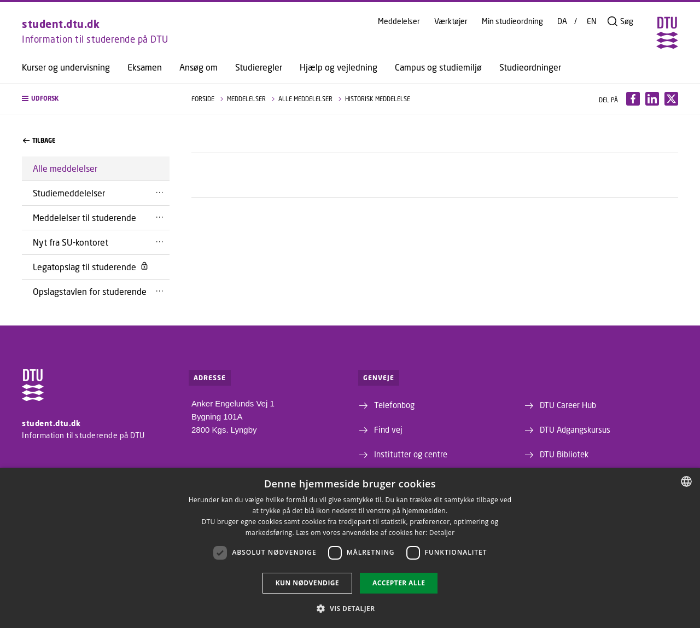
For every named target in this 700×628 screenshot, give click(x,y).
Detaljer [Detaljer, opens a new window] (442, 532)
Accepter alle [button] (398, 583)
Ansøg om (198, 67)
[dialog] (350, 548)
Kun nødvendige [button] (307, 583)
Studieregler (258, 67)
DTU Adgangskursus (575, 429)
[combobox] (686, 481)
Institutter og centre (410, 454)
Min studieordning (512, 21)
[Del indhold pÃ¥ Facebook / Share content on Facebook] (633, 99)
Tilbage (39, 140)
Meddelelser (399, 21)
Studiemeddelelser (69, 193)
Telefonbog (394, 405)
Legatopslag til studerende (91, 266)
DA (562, 21)
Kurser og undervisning (66, 67)
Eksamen (144, 67)
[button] (96, 99)
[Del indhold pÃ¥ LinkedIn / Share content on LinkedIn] (652, 99)
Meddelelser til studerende (84, 217)
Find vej (388, 429)
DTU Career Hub (568, 405)
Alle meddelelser (65, 168)
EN (592, 21)
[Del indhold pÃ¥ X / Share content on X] (671, 99)
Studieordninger (530, 67)
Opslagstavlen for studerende (90, 291)
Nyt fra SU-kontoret (70, 242)
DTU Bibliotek (564, 454)
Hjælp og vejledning (338, 67)
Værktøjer (451, 21)
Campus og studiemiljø (438, 67)
